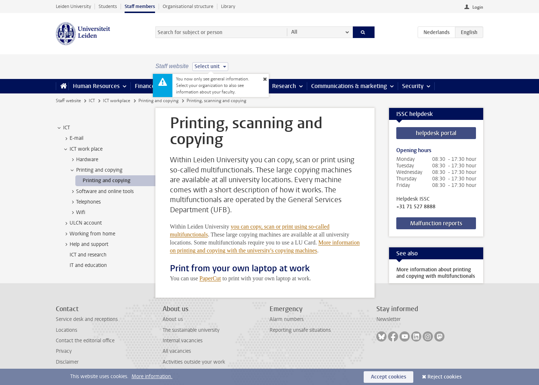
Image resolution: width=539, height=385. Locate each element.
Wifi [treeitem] (77, 212)
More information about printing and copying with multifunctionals (435, 273)
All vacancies (177, 351)
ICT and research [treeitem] (88, 254)
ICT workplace (116, 101)
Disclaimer (67, 362)
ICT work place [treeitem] (83, 149)
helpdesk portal (436, 133)
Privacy (64, 351)
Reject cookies (444, 376)
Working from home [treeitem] (89, 234)
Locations (66, 330)
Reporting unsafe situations (300, 330)
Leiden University (73, 6)
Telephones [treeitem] (85, 202)
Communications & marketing (349, 86)
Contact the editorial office (85, 340)
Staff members (140, 6)
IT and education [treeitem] (88, 265)
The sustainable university (191, 330)
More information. (151, 376)
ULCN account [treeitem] (82, 223)
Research (284, 86)
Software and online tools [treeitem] (101, 191)
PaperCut (210, 278)
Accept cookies (388, 376)
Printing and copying (158, 101)
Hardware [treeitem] (83, 159)
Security (412, 86)
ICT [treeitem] (63, 127)
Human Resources (96, 86)
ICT (92, 101)
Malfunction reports (436, 223)
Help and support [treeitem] (85, 244)
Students (108, 6)
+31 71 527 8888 (415, 207)
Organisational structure (188, 6)
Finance (145, 86)
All (294, 32)
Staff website (68, 101)
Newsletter (388, 319)
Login (477, 7)
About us (173, 319)
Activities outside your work (194, 362)
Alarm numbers (287, 319)
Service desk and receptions (87, 319)
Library (228, 6)
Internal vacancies (182, 340)
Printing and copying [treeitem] (95, 170)
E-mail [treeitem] (73, 138)
